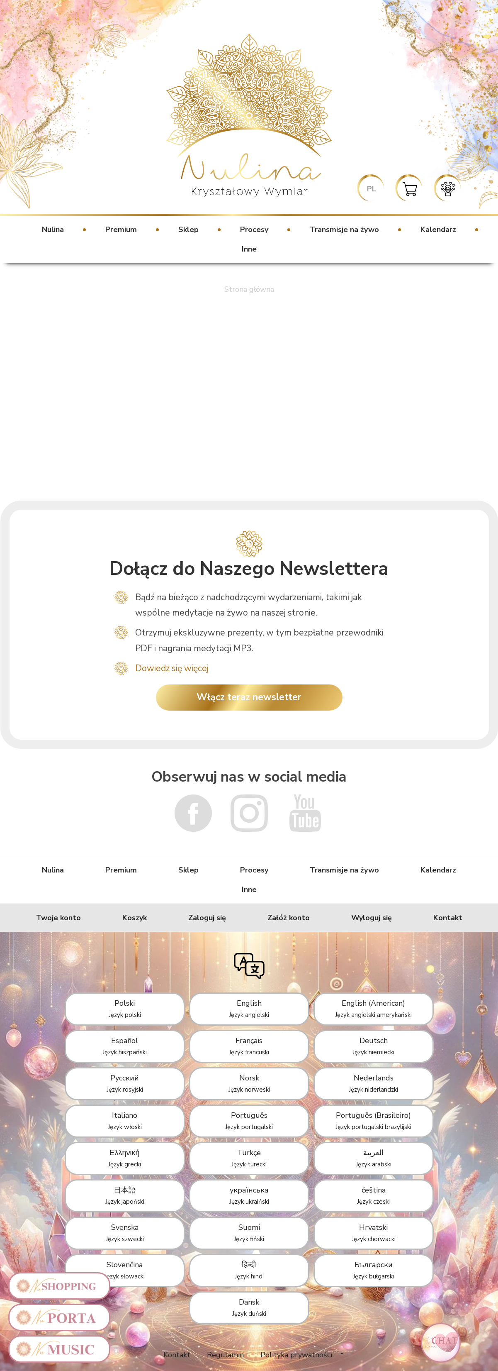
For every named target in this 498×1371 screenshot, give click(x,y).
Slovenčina (124, 1270)
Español (124, 1046)
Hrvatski (374, 1232)
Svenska (125, 1232)
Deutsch (373, 1046)
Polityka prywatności (296, 1355)
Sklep (188, 230)
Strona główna (249, 289)
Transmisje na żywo (344, 230)
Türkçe (249, 1158)
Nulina (53, 230)
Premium (121, 230)
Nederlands (373, 1083)
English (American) (373, 1008)
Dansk (249, 1307)
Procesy (254, 230)
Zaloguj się (207, 918)
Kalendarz (438, 230)
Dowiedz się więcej (172, 668)
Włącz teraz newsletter (249, 697)
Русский (125, 1083)
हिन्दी (249, 1270)
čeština (373, 1195)
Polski (125, 1008)
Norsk (249, 1083)
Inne (249, 249)
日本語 (124, 1195)
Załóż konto (288, 918)
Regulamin (225, 1355)
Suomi (249, 1232)
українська (249, 1195)
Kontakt (447, 918)
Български (373, 1270)
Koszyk (134, 918)
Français (249, 1046)
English (249, 1008)
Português (249, 1120)
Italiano (125, 1120)
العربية (373, 1158)
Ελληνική (124, 1158)
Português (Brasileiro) (373, 1120)
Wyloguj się (371, 918)
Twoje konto (58, 918)
